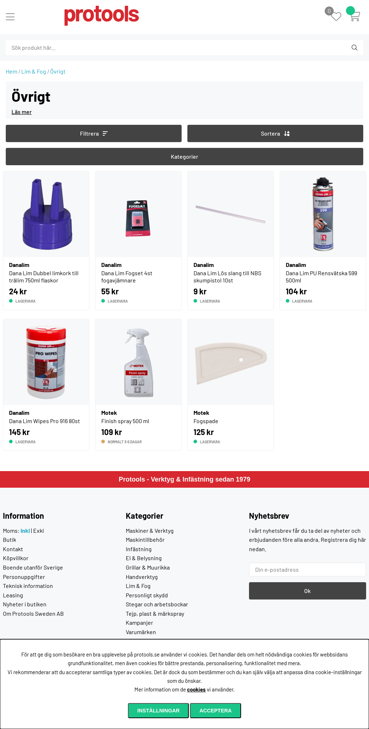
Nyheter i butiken (24, 604)
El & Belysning (144, 557)
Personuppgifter (24, 576)
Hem (11, 71)
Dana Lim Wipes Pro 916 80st (44, 420)
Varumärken (141, 631)
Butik (9, 539)
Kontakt (13, 548)
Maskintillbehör (145, 539)
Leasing (13, 595)
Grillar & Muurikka (148, 567)
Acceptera (215, 710)
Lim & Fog (33, 71)
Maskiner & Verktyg (150, 530)
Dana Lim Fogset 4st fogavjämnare (126, 276)
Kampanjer (139, 622)
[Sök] (45, 47)
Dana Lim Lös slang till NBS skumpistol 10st (227, 276)
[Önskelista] (340, 17)
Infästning (139, 548)
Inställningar (158, 710)
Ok (307, 590)
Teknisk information (28, 585)
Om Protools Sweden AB (33, 613)
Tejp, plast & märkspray (155, 613)
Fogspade (206, 420)
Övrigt (58, 71)
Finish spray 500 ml (125, 420)
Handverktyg (142, 576)
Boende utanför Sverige (33, 567)
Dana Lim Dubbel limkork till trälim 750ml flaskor (44, 276)
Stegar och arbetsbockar (157, 604)
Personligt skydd (147, 595)
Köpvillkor (15, 557)
